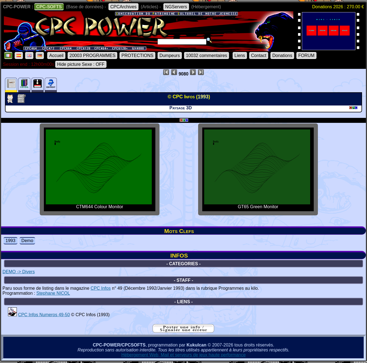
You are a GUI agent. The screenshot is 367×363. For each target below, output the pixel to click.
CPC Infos (101, 288)
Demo (27, 240)
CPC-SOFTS (49, 6)
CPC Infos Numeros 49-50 (44, 314)
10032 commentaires (206, 55)
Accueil (56, 55)
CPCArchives (123, 6)
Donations (282, 55)
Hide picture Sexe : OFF (81, 64)
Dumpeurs (169, 55)
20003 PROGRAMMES (92, 55)
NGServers (176, 6)
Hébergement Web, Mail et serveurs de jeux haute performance (183, 355)
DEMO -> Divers (18, 271)
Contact (258, 55)
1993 (10, 240)
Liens (240, 55)
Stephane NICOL (53, 293)
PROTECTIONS (137, 55)
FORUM (306, 55)
